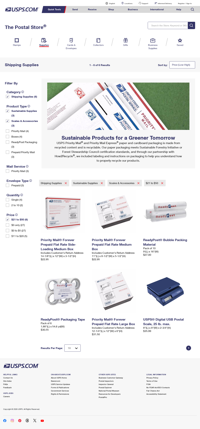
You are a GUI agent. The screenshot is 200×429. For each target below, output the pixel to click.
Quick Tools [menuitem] (54, 9)
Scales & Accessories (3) (24, 123)
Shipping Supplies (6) (24, 96)
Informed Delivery (165, 3)
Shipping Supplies (51, 183)
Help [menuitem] (178, 9)
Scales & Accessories (122, 183)
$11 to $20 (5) (19, 236)
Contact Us (8, 378)
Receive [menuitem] (92, 9)
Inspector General (106, 384)
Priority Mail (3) (20, 170)
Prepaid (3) (17, 185)
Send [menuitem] (75, 9)
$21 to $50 (152, 183)
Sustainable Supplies (85, 183)
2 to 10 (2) (17, 205)
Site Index (7, 381)
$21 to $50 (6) (19, 219)
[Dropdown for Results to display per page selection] (72, 348)
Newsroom (55, 381)
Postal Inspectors (106, 381)
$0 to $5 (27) (18, 230)
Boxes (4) (16, 136)
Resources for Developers (110, 394)
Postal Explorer (105, 387)
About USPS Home (59, 378)
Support (145, 3)
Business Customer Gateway (111, 378)
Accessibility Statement (156, 394)
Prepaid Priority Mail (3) (23, 154)
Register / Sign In (185, 3)
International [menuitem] (157, 9)
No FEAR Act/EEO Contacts (158, 387)
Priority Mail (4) (20, 130)
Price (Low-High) (181, 64)
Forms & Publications (60, 387)
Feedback (7, 387)
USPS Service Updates (60, 384)
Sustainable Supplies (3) (24, 113)
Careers (6, 396)
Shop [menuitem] (111, 9)
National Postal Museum (109, 391)
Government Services (60, 391)
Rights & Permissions (60, 394)
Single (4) (16, 199)
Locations (128, 3)
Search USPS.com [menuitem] (192, 9)
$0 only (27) (18, 224)
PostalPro (103, 397)
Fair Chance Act (153, 391)
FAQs (5, 384)
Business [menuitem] (133, 9)
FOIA (148, 384)
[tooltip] (22, 92)
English (109, 3)
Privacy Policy (152, 378)
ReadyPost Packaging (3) (24, 144)
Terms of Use (151, 381)
